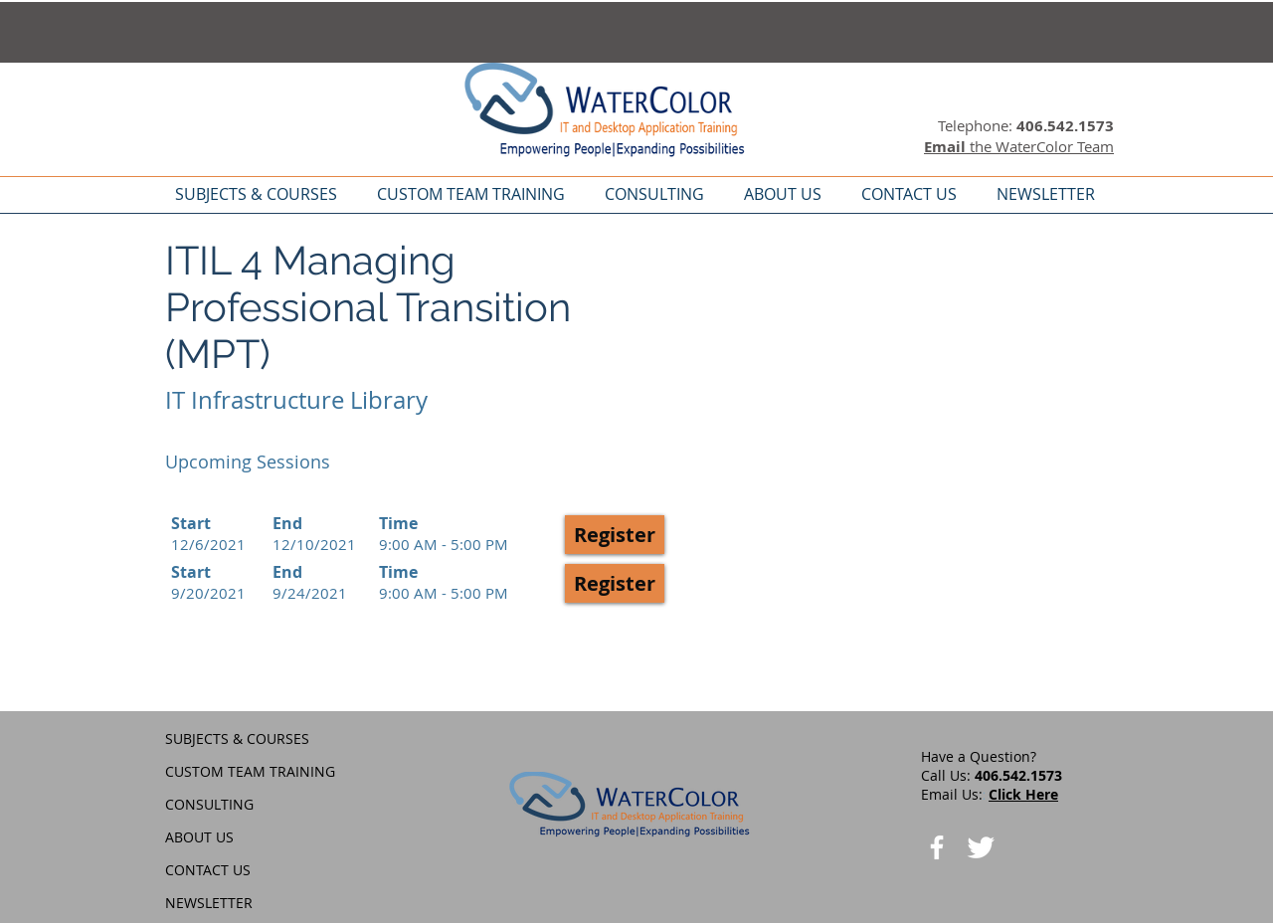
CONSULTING (209, 804)
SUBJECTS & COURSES (237, 738)
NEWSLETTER (209, 902)
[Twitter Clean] (981, 847)
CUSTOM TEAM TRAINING (250, 771)
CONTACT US (208, 869)
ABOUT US (199, 837)
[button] (614, 534)
